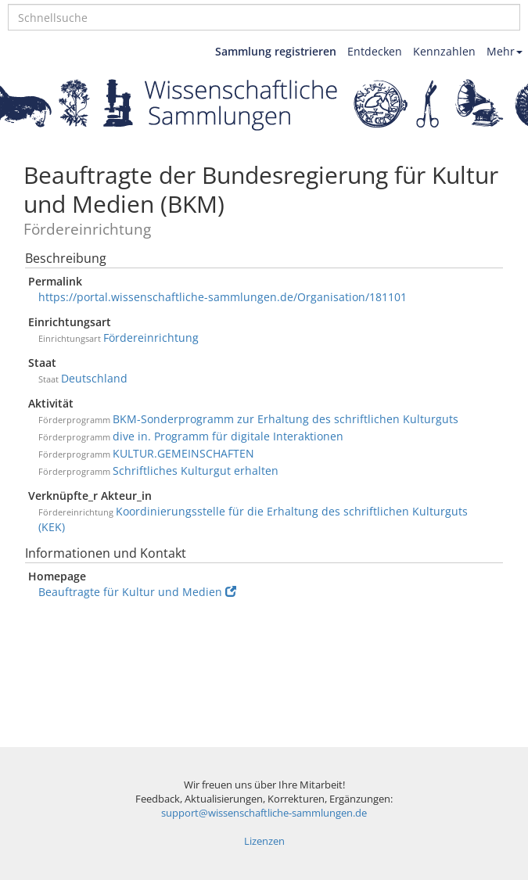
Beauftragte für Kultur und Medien (137, 591)
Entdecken (374, 51)
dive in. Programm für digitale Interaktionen (228, 436)
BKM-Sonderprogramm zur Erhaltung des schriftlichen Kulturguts (285, 418)
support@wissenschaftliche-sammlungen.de (264, 813)
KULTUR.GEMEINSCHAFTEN (183, 453)
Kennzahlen (444, 51)
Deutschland (94, 378)
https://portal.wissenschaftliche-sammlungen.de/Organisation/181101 (222, 296)
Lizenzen (264, 841)
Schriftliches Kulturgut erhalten (195, 470)
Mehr (505, 51)
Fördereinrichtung (151, 337)
